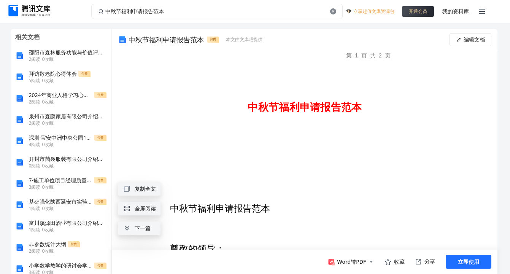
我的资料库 (455, 11)
